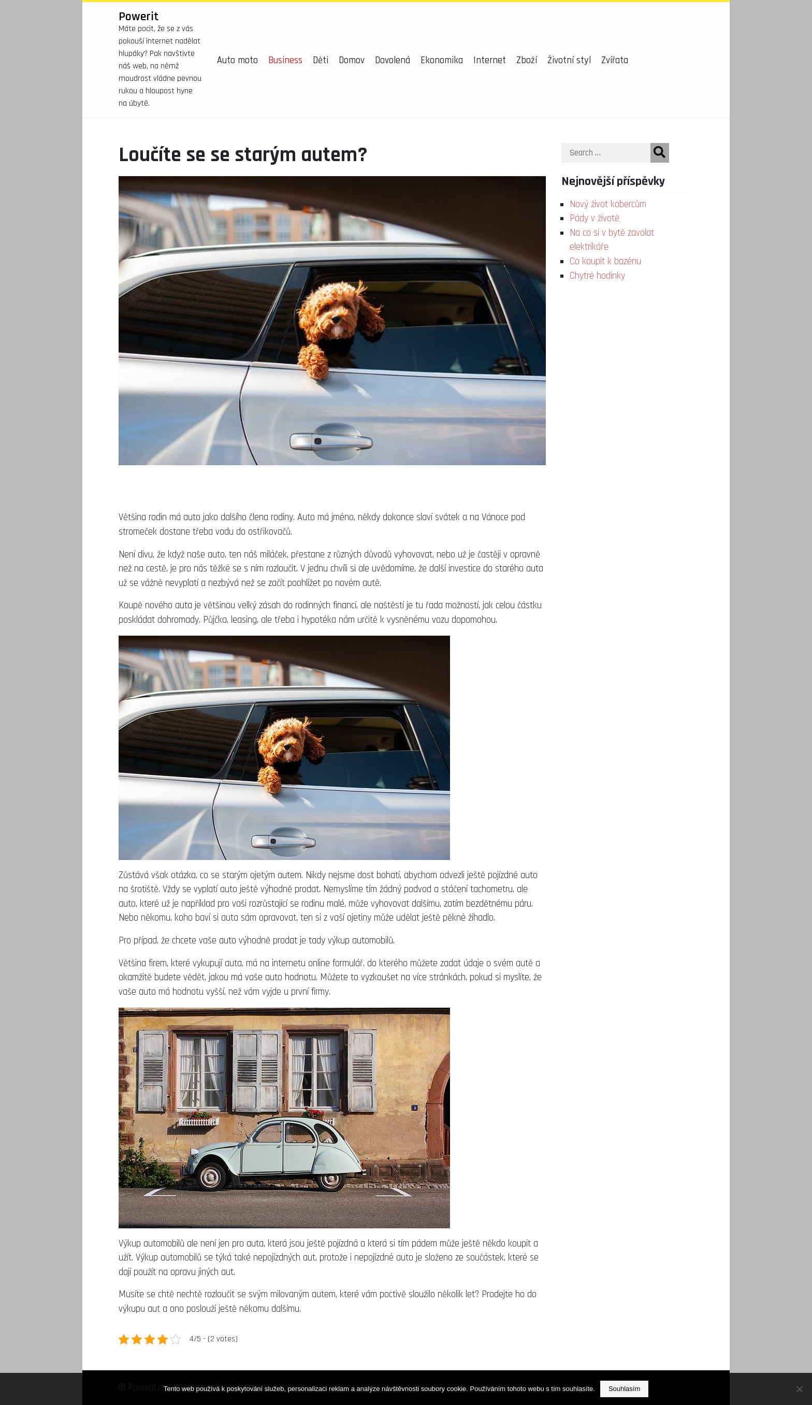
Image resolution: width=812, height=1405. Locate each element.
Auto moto (237, 60)
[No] (799, 1389)
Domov (352, 60)
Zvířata (614, 60)
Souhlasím (624, 1389)
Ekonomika (442, 60)
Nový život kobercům (608, 204)
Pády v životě (594, 218)
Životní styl (569, 60)
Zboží (526, 60)
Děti (320, 60)
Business (285, 60)
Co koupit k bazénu (605, 261)
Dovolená (392, 60)
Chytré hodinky (597, 276)
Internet (489, 60)
